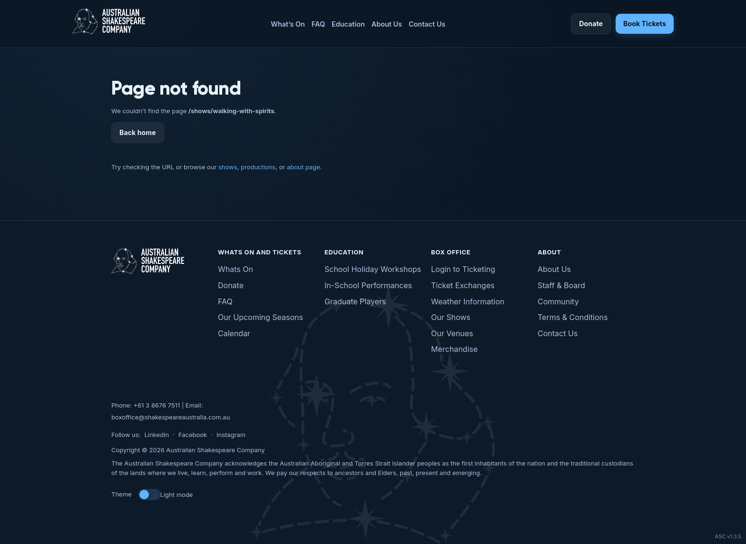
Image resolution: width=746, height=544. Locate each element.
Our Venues (452, 333)
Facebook (192, 434)
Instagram (230, 434)
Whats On (235, 269)
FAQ (318, 24)
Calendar (234, 333)
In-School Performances (368, 285)
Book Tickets (644, 23)
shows (227, 167)
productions (258, 167)
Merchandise (454, 349)
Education (348, 24)
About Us (387, 24)
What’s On (288, 24)
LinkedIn (156, 434)
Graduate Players (355, 301)
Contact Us (427, 24)
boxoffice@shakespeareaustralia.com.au (170, 417)
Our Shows (451, 317)
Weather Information (467, 301)
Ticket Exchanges (462, 285)
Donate (591, 23)
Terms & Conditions (573, 317)
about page (303, 167)
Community (558, 301)
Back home (137, 132)
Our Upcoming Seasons (260, 317)
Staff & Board (561, 285)
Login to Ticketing (463, 269)
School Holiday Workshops (372, 269)
